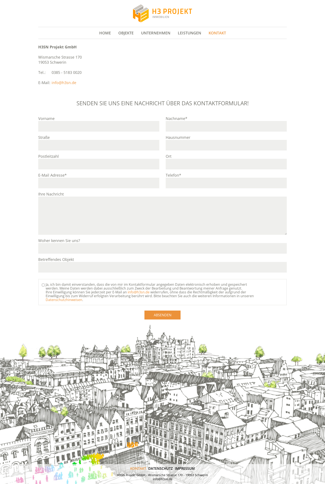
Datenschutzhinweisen (64, 299)
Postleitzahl (48, 156)
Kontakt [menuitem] (217, 32)
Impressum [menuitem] (185, 468)
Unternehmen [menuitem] (155, 32)
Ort (168, 156)
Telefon (173, 175)
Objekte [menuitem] (126, 32)
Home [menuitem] (105, 32)
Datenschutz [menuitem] (160, 468)
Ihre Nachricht (51, 194)
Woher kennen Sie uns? (59, 240)
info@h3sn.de (64, 82)
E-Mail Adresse (52, 175)
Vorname (46, 118)
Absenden (162, 315)
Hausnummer (178, 137)
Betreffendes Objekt (56, 259)
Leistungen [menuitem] (189, 32)
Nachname (176, 118)
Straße (44, 137)
